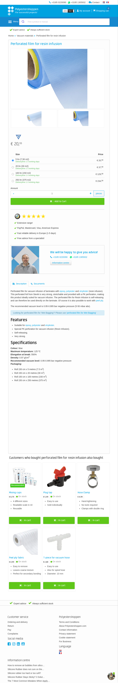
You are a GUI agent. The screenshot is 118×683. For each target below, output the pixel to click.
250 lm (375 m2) (27, 181)
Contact (94, 2)
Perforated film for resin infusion (51, 36)
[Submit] (22, 22)
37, (100, 167)
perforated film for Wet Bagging (81, 313)
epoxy (62, 291)
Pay (9, 630)
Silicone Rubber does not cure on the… (26, 669)
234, (99, 181)
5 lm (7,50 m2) (27, 160)
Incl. (70, 11)
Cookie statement (67, 637)
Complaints (13, 634)
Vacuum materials (25, 36)
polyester (70, 291)
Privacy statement (67, 634)
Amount (14, 188)
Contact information (68, 630)
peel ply (99, 300)
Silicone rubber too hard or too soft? (24, 673)
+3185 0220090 (59, 2)
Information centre (60, 263)
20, (100, 160)
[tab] (20, 284)
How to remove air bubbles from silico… (26, 665)
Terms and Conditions (69, 622)
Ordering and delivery (18, 622)
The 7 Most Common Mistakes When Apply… (29, 681)
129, (99, 174)
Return (11, 626)
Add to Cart (58, 201)
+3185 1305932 (78, 2)
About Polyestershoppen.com (72, 626)
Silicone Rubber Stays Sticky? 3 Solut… (26, 677)
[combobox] (64, 21)
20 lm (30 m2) (27, 167)
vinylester (83, 291)
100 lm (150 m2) (27, 174)
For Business (65, 641)
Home (11, 36)
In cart (25, 520)
